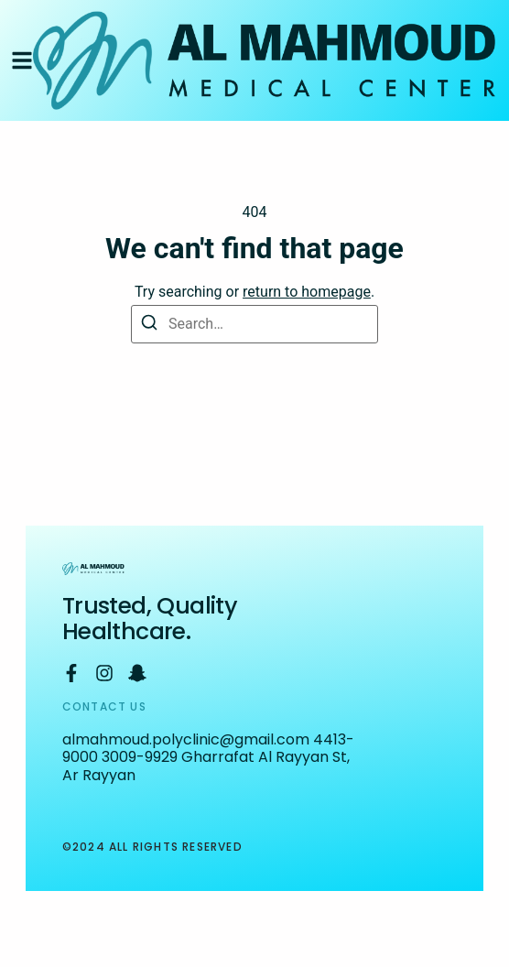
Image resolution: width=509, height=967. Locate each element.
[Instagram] (104, 673)
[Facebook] (71, 673)
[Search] (148, 324)
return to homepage (307, 291)
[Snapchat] (137, 673)
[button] (22, 60)
